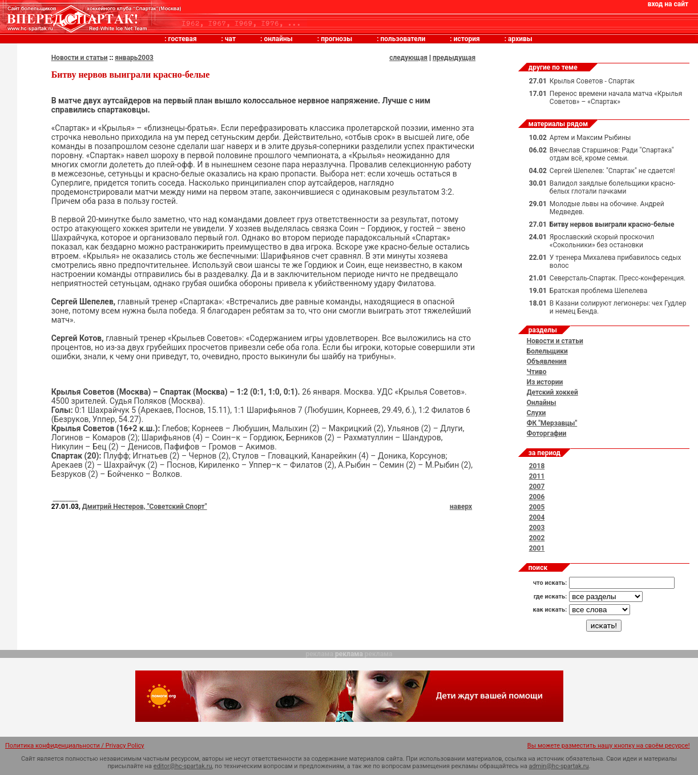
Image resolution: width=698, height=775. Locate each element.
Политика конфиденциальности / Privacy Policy (74, 745)
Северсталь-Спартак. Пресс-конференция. (617, 278)
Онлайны (541, 403)
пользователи (403, 39)
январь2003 (134, 58)
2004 (537, 517)
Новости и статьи (79, 58)
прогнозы (336, 39)
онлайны (278, 39)
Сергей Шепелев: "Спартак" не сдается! (612, 171)
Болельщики (547, 351)
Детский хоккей (552, 392)
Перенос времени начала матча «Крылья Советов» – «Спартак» (616, 98)
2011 (537, 476)
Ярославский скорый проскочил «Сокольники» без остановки (602, 241)
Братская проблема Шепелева (598, 291)
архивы (520, 39)
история (467, 39)
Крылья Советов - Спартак (592, 81)
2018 (537, 466)
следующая (408, 58)
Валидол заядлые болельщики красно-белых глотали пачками (612, 187)
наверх (461, 507)
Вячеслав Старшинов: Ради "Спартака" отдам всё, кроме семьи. (612, 154)
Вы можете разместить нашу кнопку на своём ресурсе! (608, 745)
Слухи (536, 413)
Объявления (547, 362)
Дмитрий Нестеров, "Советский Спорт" (144, 507)
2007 (537, 487)
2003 (537, 528)
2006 (537, 497)
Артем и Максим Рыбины (590, 138)
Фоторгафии (547, 433)
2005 (537, 507)
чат (230, 39)
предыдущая (454, 58)
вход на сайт (668, 4)
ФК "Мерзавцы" (552, 423)
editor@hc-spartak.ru (183, 766)
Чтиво (537, 372)
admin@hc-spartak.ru (559, 766)
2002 (537, 538)
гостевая (182, 39)
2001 (537, 548)
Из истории (545, 382)
